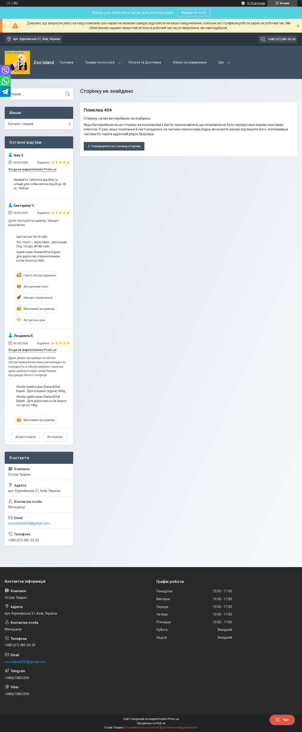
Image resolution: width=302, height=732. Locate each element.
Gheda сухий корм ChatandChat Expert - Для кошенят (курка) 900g (40, 389)
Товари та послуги (99, 62)
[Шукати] (67, 94)
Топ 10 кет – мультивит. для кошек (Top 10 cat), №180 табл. (41, 244)
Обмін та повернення (190, 62)
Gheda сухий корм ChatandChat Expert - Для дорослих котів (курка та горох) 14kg (41, 401)
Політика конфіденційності (180, 727)
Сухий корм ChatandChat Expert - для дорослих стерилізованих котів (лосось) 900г (39, 256)
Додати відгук (25, 437)
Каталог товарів (21, 124)
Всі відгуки (55, 437)
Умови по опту (193, 12)
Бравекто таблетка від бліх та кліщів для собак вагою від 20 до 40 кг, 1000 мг (40, 184)
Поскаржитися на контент (142, 727)
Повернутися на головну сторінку (116, 146)
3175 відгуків (256, 3)
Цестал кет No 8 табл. (32, 236)
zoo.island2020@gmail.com (29, 523)
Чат (282, 720)
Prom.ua (173, 719)
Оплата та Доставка (144, 62)
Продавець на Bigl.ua (151, 723)
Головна (66, 62)
